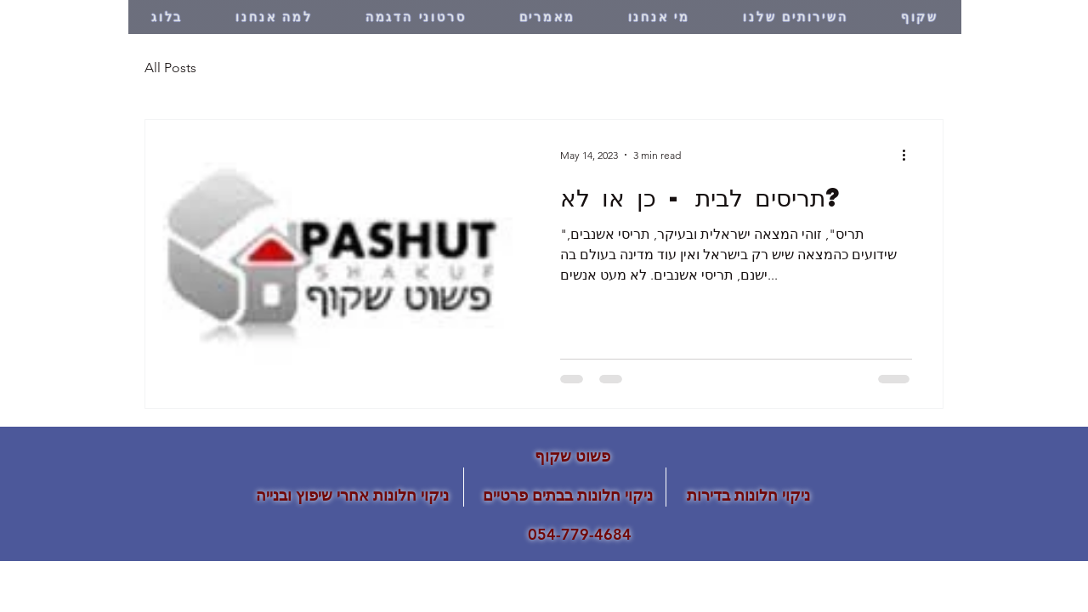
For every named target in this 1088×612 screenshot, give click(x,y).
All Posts (170, 68)
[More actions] (909, 154)
